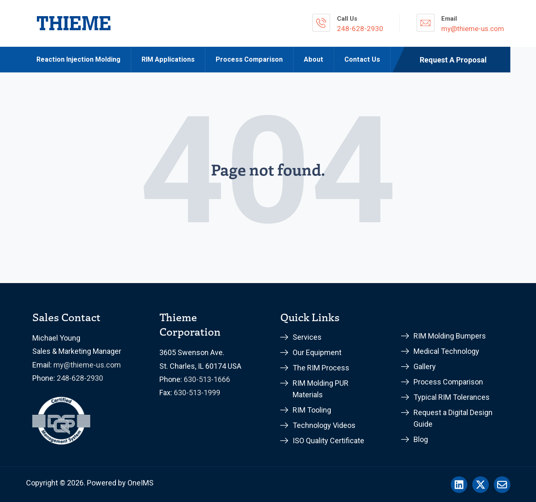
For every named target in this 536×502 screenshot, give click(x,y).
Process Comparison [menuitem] (448, 381)
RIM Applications (168, 59)
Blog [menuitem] (420, 439)
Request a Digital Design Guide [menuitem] (453, 418)
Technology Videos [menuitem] (324, 425)
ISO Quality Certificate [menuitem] (328, 440)
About (313, 59)
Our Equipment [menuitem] (317, 352)
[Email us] (502, 484)
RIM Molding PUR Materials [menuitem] (321, 389)
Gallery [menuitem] (424, 366)
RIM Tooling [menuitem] (312, 410)
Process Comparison (249, 59)
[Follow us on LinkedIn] (459, 484)
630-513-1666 (207, 379)
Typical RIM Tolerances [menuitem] (451, 397)
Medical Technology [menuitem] (446, 351)
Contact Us (362, 59)
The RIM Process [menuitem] (321, 367)
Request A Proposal (453, 59)
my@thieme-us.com (87, 364)
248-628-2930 (80, 378)
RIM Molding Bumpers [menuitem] (449, 335)
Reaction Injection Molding (78, 59)
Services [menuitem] (307, 337)
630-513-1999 (197, 392)
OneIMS (140, 482)
